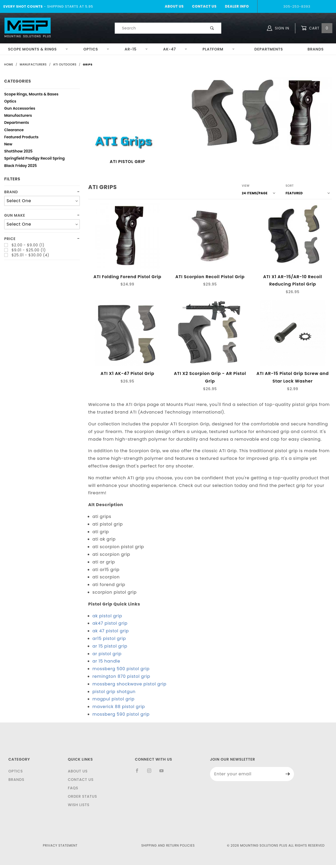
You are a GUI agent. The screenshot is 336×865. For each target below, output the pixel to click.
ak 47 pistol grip (110, 631)
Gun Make (14, 215)
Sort (290, 186)
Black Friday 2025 (20, 166)
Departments (268, 49)
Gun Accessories (19, 109)
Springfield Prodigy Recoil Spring (34, 159)
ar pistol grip (107, 654)
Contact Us (204, 6)
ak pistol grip (107, 616)
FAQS (73, 788)
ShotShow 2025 (18, 152)
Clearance (14, 131)
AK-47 (175, 49)
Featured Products (21, 138)
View (246, 186)
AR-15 (136, 49)
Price (10, 239)
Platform (219, 49)
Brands (315, 49)
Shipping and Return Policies (168, 845)
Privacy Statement (60, 845)
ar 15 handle (106, 661)
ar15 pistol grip (109, 638)
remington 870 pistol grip (121, 676)
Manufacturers (18, 116)
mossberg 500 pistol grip (121, 669)
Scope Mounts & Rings (38, 49)
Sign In (278, 28)
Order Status (82, 796)
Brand (11, 192)
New (8, 145)
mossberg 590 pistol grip (121, 714)
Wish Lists (78, 804)
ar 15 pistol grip (109, 646)
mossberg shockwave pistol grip (129, 684)
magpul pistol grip (113, 699)
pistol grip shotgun (113, 692)
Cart (316, 28)
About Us (174, 6)
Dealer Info (237, 6)
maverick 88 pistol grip (118, 707)
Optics (96, 49)
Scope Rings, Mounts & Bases (31, 95)
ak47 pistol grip (110, 623)
